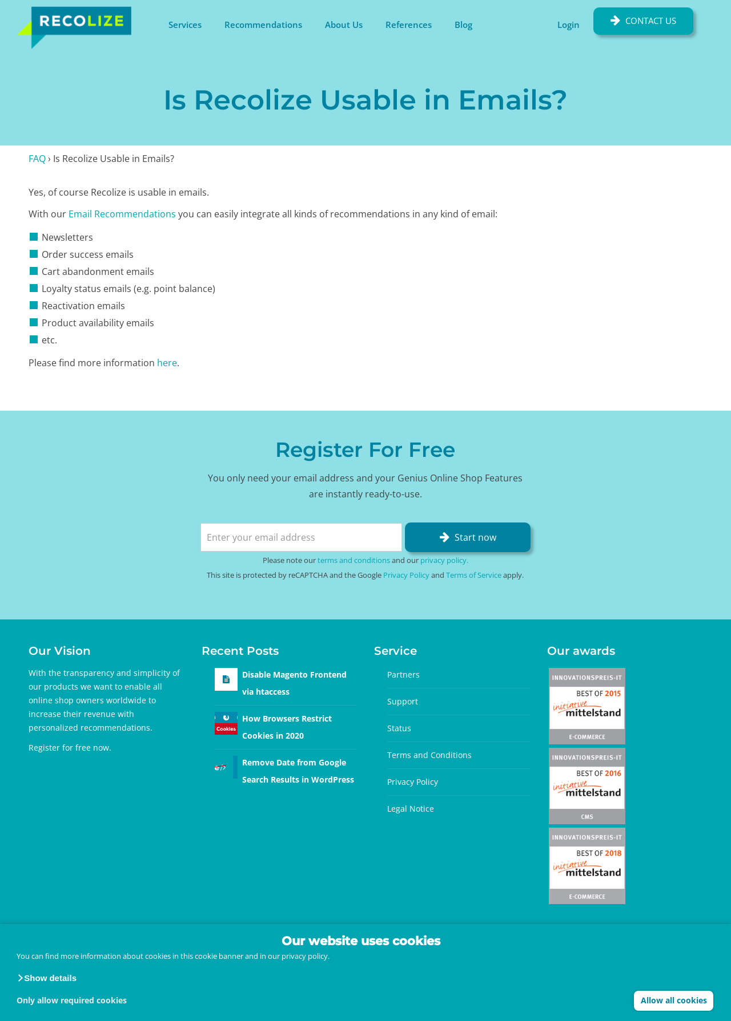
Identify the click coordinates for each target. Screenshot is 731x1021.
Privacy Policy (406, 575)
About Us (344, 24)
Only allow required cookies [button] (72, 1000)
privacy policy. (306, 956)
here (167, 362)
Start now (475, 537)
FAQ (37, 158)
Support (402, 701)
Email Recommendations (122, 214)
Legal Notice (410, 808)
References (408, 24)
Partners (403, 674)
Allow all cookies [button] (674, 1000)
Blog (463, 24)
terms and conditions (354, 560)
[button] (47, 978)
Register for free (60, 747)
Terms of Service (473, 575)
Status (399, 728)
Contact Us (650, 20)
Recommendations (263, 24)
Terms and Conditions (429, 754)
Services (185, 24)
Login (568, 24)
